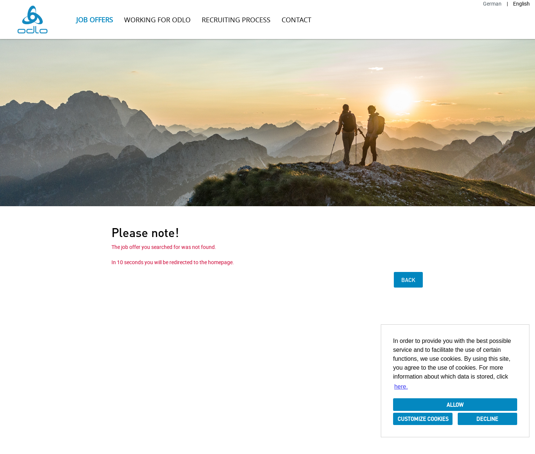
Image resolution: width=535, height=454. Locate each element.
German (492, 3)
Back (408, 279)
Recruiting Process (236, 19)
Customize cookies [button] (423, 418)
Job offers (94, 19)
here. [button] (401, 386)
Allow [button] (455, 404)
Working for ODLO (157, 19)
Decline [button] (487, 418)
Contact (296, 19)
